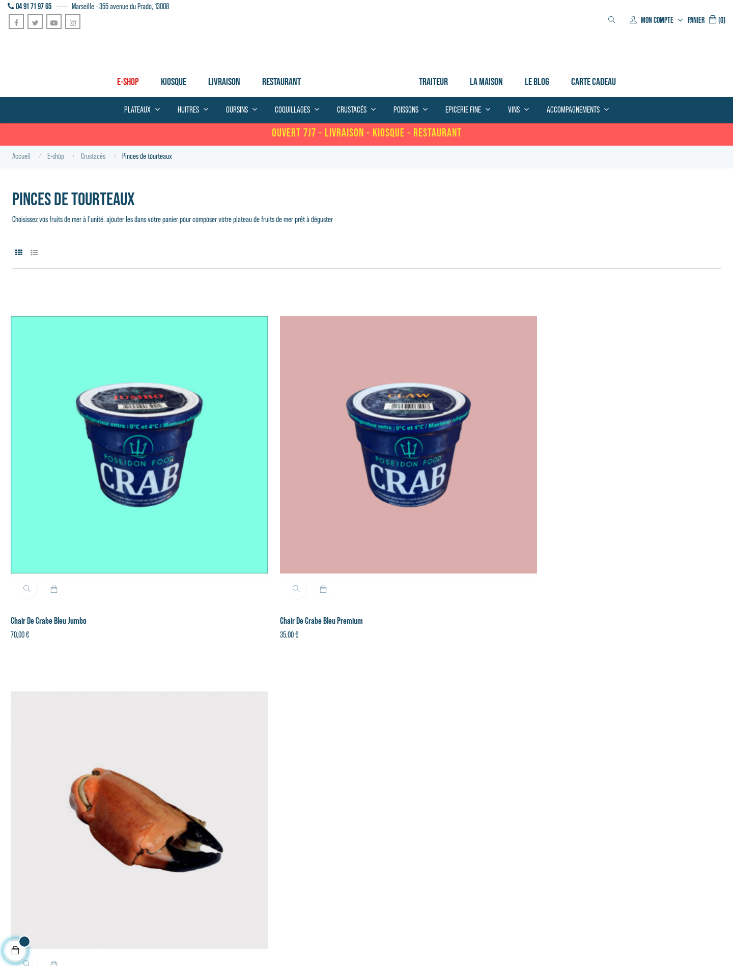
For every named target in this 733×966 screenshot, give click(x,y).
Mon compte (328, 767)
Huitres (200, 796)
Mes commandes (333, 782)
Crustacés (203, 767)
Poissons (201, 810)
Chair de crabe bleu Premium (234, 507)
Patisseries (204, 839)
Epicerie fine (206, 825)
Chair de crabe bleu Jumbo (50, 507)
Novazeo (159, 945)
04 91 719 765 (24, 791)
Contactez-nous (332, 796)
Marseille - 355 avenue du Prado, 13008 (120, 6)
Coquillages (205, 782)
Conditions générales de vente (45, 893)
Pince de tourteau (400, 507)
